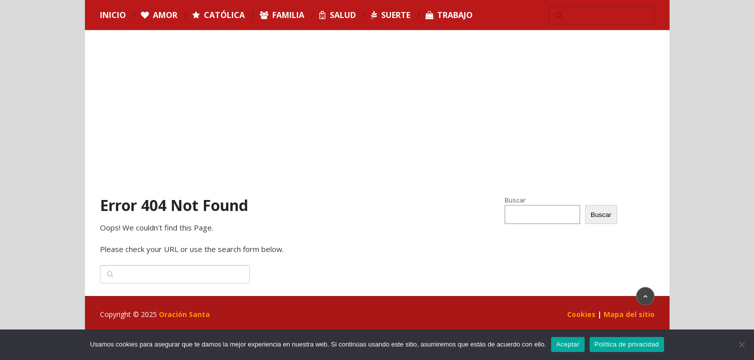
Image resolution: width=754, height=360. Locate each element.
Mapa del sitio (629, 314)
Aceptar (568, 344)
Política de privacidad (627, 344)
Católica (218, 15)
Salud (337, 15)
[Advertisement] (377, 120)
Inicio (113, 15)
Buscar (515, 200)
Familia (282, 15)
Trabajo (449, 15)
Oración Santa (184, 314)
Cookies (581, 314)
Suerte (390, 15)
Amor (159, 15)
